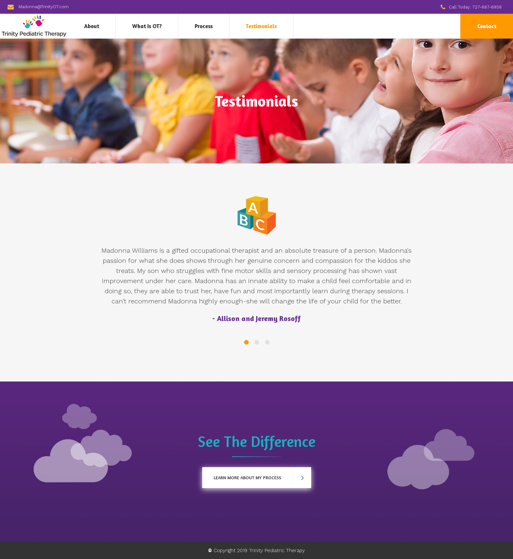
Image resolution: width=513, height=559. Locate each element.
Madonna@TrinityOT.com (44, 6)
